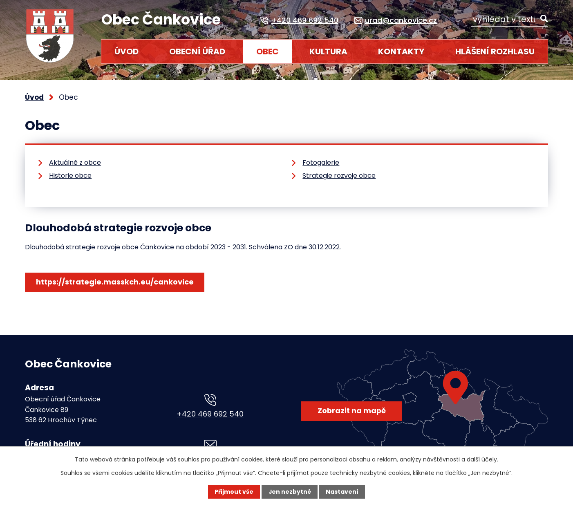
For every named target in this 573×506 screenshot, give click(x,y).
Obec (267, 51)
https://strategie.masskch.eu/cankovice (115, 282)
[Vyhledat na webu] (509, 19)
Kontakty (401, 51)
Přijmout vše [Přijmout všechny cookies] (234, 492)
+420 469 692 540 (210, 414)
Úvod (126, 51)
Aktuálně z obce (75, 162)
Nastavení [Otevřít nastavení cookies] (342, 492)
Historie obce (70, 175)
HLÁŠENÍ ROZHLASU (495, 51)
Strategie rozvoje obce (339, 175)
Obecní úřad (197, 51)
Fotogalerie (320, 162)
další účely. (482, 459)
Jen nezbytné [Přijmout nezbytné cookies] (289, 492)
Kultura (328, 51)
